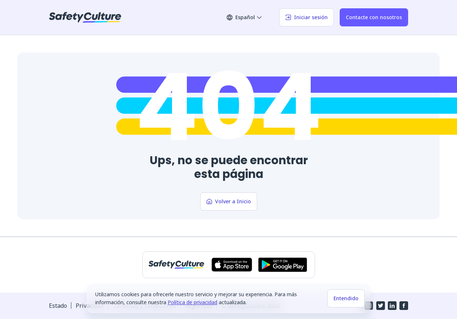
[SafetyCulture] (85, 17)
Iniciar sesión (306, 17)
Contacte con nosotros (374, 17)
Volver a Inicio (228, 201)
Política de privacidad (192, 302)
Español (244, 17)
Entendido (346, 298)
